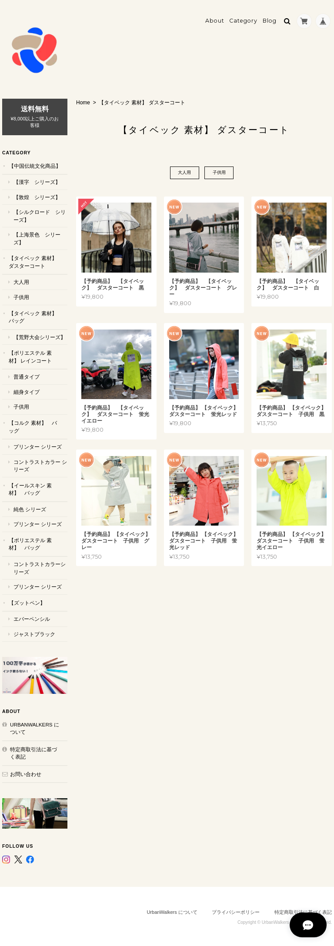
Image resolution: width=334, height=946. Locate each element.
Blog (270, 20)
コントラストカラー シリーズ (40, 465)
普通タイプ (26, 376)
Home (83, 102)
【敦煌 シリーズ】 (36, 196)
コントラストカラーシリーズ (39, 567)
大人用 (184, 172)
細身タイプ (26, 391)
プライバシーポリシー (236, 911)
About (214, 20)
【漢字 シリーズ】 (36, 181)
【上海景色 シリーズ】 (36, 238)
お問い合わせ (25, 773)
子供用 (219, 172)
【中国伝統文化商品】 (35, 165)
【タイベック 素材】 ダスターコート (33, 261)
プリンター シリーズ (37, 446)
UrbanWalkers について (34, 727)
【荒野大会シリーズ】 (39, 336)
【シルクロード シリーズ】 (39, 215)
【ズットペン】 (27, 602)
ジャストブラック (34, 633)
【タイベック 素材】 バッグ (33, 316)
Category (243, 20)
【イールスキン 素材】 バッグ (30, 488)
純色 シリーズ (29, 508)
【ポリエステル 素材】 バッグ (30, 543)
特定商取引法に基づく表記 (33, 752)
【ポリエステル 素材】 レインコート (30, 356)
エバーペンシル (31, 618)
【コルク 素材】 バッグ (33, 426)
